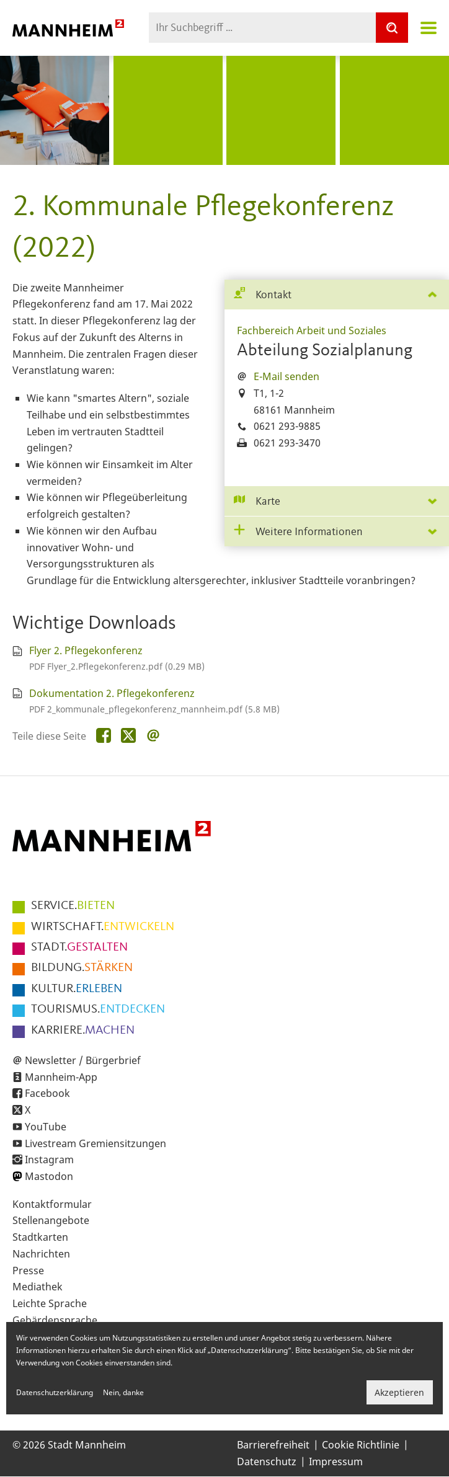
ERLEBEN (76, 989)
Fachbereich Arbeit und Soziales (311, 330)
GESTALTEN (79, 947)
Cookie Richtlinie (360, 1445)
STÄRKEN (82, 968)
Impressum (336, 1461)
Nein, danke (123, 1392)
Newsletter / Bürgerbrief (83, 1060)
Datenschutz (266, 1461)
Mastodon (49, 1176)
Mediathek (37, 1286)
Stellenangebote (50, 1220)
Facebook (47, 1093)
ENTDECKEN (98, 1009)
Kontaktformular (52, 1204)
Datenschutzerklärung (54, 1392)
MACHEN (83, 1030)
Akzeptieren (399, 1392)
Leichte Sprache (49, 1303)
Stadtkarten (40, 1237)
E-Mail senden (286, 376)
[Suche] (392, 27)
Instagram (49, 1159)
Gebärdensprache (54, 1320)
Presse (28, 1270)
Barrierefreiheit (273, 1445)
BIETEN (73, 906)
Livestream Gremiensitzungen (95, 1143)
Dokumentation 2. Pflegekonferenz (112, 693)
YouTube (45, 1126)
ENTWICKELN (102, 927)
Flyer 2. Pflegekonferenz (86, 650)
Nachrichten (41, 1254)
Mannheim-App (61, 1077)
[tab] (337, 295)
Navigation (428, 28)
